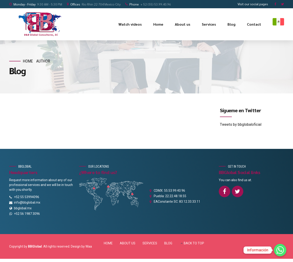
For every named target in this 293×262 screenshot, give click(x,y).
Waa (88, 246)
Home (158, 24)
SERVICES (149, 243)
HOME (108, 243)
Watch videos (130, 24)
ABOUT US (127, 243)
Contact (254, 24)
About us (182, 24)
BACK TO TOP (194, 243)
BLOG (168, 243)
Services (209, 24)
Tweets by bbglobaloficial (240, 124)
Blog (231, 24)
